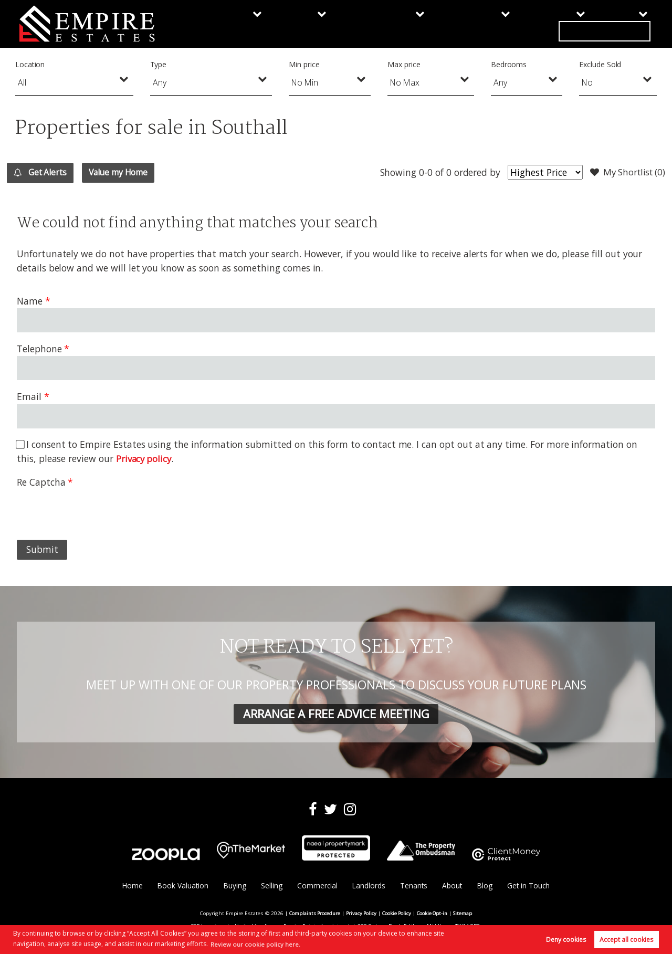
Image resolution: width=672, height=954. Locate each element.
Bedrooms (509, 64)
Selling (278, 23)
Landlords (418, 23)
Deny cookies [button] (566, 939)
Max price (404, 64)
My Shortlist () (625, 172)
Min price (304, 64)
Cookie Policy (397, 913)
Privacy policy (145, 458)
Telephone (39, 348)
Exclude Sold (600, 64)
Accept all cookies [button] (626, 939)
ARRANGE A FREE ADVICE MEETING (336, 713)
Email (29, 396)
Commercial (345, 23)
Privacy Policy (360, 913)
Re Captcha (41, 482)
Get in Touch (615, 23)
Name (30, 301)
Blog (487, 886)
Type (158, 64)
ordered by (470, 172)
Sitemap (467, 913)
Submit (42, 549)
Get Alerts (45, 172)
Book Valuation (180, 886)
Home (129, 886)
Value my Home (137, 172)
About (543, 23)
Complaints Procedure (312, 913)
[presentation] (96, 509)
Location (30, 64)
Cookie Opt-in (435, 913)
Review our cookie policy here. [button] (256, 943)
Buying (223, 23)
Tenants (485, 23)
